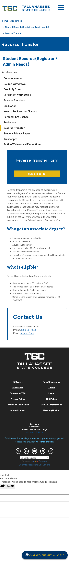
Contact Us (34, 427)
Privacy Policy (17, 398)
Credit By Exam (12, 89)
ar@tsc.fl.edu (27, 333)
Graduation (10, 105)
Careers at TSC (18, 393)
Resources (17, 387)
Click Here (35, 173)
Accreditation (17, 410)
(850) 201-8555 (29, 329)
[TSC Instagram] (50, 451)
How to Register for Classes (20, 111)
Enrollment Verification (17, 94)
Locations (34, 424)
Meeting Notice (51, 410)
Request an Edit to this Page (34, 429)
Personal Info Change (16, 116)
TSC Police (51, 398)
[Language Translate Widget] (34, 457)
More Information (45, 441)
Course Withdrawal (15, 83)
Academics (16, 20)
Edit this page (25, 464)
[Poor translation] (10, 486)
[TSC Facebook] (26, 451)
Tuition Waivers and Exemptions (22, 144)
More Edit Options (41, 464)
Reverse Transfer (13, 33)
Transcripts (10, 139)
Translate (40, 461)
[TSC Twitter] (18, 451)
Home (5, 20)
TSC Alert (18, 381)
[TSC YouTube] (34, 451)
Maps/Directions (51, 381)
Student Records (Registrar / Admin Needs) (27, 27)
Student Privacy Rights (17, 133)
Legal (51, 393)
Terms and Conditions (17, 404)
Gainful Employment (51, 404)
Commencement (14, 78)
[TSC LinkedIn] (42, 451)
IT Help (51, 387)
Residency (10, 122)
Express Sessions (14, 100)
